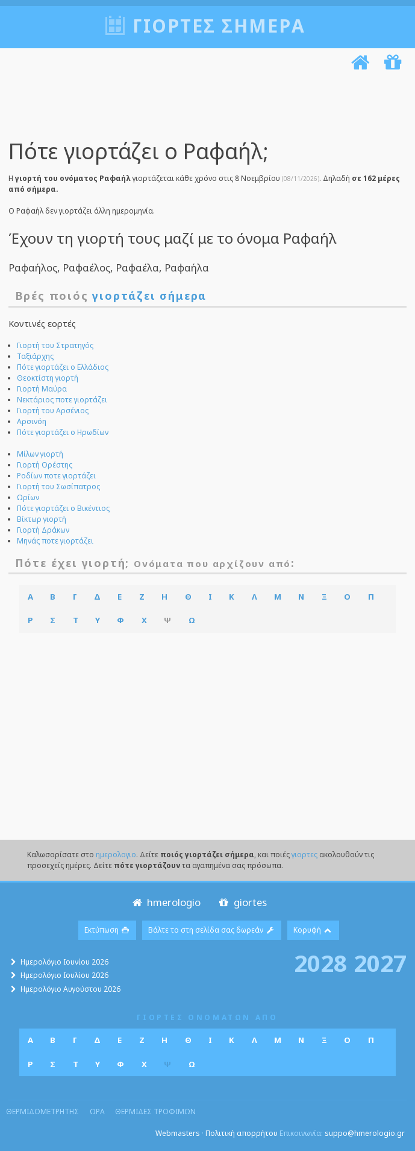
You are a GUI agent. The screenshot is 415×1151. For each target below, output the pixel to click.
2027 (380, 962)
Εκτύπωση (107, 930)
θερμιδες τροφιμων (155, 1111)
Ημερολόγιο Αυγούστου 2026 (70, 989)
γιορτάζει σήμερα (149, 295)
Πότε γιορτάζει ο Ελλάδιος (62, 367)
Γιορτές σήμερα (219, 25)
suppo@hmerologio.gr (365, 1133)
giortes (242, 902)
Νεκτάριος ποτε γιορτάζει (62, 400)
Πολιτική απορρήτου (241, 1133)
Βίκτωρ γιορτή (41, 519)
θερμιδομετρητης (42, 1111)
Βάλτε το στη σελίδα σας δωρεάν (211, 930)
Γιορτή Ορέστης (44, 465)
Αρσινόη (31, 421)
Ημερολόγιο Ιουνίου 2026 (64, 962)
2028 (320, 962)
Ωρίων (28, 497)
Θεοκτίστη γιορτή (47, 378)
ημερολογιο (116, 854)
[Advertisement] (205, 107)
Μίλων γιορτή (40, 454)
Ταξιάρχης (35, 356)
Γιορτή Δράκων (43, 530)
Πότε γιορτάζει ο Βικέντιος (63, 508)
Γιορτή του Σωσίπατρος (58, 486)
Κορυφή (313, 930)
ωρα (97, 1111)
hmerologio (165, 902)
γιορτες (304, 854)
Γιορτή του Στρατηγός (55, 345)
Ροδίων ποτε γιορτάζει (56, 476)
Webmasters (177, 1133)
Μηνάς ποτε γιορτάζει (55, 541)
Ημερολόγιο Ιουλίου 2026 (64, 975)
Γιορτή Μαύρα (42, 389)
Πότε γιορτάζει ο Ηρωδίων (62, 432)
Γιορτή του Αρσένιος (53, 410)
